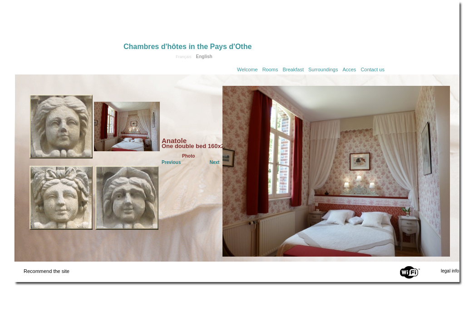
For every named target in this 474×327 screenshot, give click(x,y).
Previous (171, 162)
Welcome (247, 69)
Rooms (270, 69)
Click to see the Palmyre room (61, 198)
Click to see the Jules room (127, 198)
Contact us (372, 69)
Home (69, 23)
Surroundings (323, 69)
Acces (349, 69)
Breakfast (293, 69)
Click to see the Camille (61, 126)
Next (215, 162)
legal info (450, 270)
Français (184, 56)
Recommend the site (46, 271)
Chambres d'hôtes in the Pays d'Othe (187, 46)
